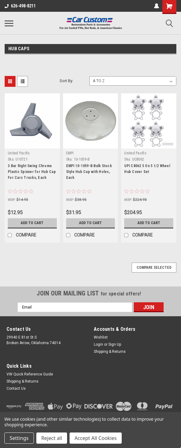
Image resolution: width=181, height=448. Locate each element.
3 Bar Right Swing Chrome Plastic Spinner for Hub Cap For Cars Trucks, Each (32, 172)
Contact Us (16, 388)
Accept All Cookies (96, 438)
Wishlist (101, 337)
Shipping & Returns (110, 351)
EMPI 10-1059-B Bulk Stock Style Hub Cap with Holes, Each (89, 172)
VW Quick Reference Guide (30, 374)
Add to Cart (32, 222)
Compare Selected (154, 267)
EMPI (70, 153)
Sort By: (66, 80)
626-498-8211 (20, 5)
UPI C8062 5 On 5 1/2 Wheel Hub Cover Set (147, 169)
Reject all (51, 438)
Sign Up (114, 344)
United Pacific (19, 153)
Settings (19, 438)
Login (98, 344)
